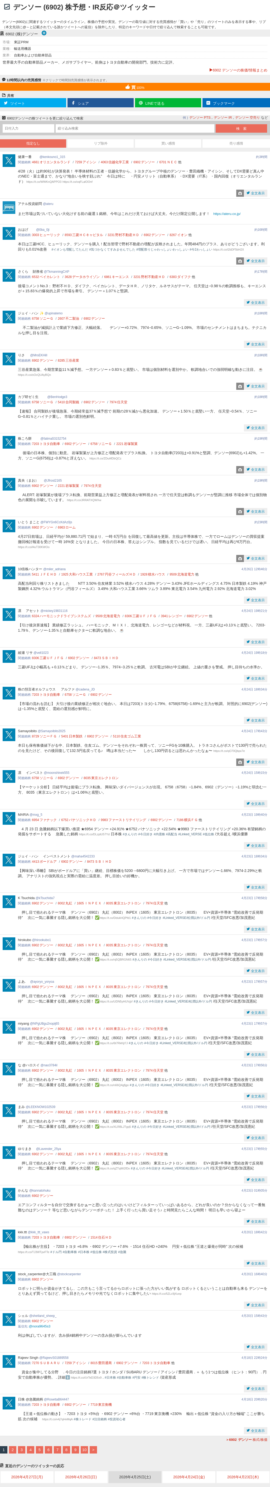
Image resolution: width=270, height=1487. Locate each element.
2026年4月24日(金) (189, 1477)
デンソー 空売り (247, 117)
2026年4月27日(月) (27, 1477)
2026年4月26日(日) (81, 1477)
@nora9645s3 (39, 1326)
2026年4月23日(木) (243, 1477)
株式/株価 (246, 1440)
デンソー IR (223, 117)
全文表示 (257, 193)
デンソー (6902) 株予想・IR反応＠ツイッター (84, 7)
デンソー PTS (200, 117)
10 (84, 1449)
